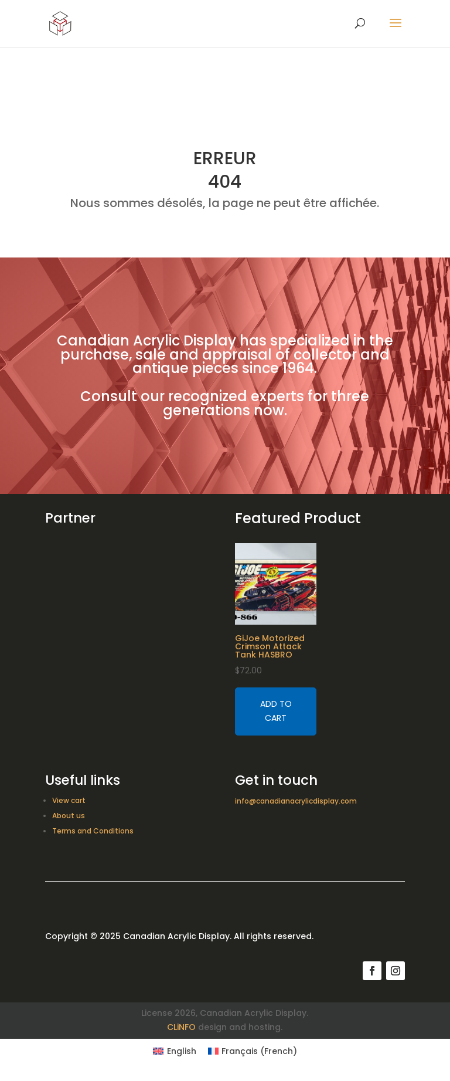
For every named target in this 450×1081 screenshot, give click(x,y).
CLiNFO (181, 1027)
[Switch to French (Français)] (253, 1051)
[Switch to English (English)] (174, 1051)
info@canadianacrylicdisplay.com (296, 801)
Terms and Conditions (93, 831)
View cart (69, 800)
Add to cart (276, 711)
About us (68, 816)
